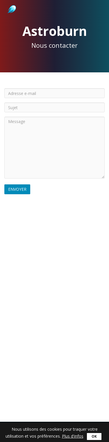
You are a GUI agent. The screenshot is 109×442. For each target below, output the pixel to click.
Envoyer (17, 189)
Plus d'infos (72, 436)
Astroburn (11, 3)
